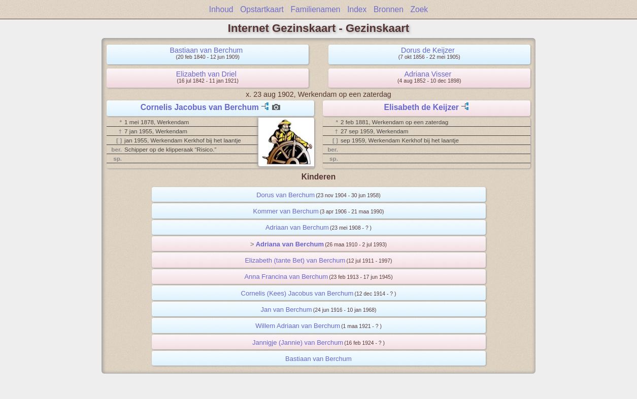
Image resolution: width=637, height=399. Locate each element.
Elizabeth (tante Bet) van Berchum (295, 260)
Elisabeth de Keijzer (421, 107)
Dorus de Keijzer (428, 50)
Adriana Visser (428, 74)
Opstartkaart (262, 9)
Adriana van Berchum (290, 244)
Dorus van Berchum (285, 195)
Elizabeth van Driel (206, 74)
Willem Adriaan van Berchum (297, 326)
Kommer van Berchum (286, 211)
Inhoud (221, 9)
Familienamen (316, 9)
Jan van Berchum (286, 309)
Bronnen (389, 9)
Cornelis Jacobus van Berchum (200, 107)
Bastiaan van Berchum (206, 50)
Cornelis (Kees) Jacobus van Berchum (297, 293)
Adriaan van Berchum (297, 227)
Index (356, 9)
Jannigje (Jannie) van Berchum (297, 342)
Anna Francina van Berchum (286, 276)
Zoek (419, 9)
